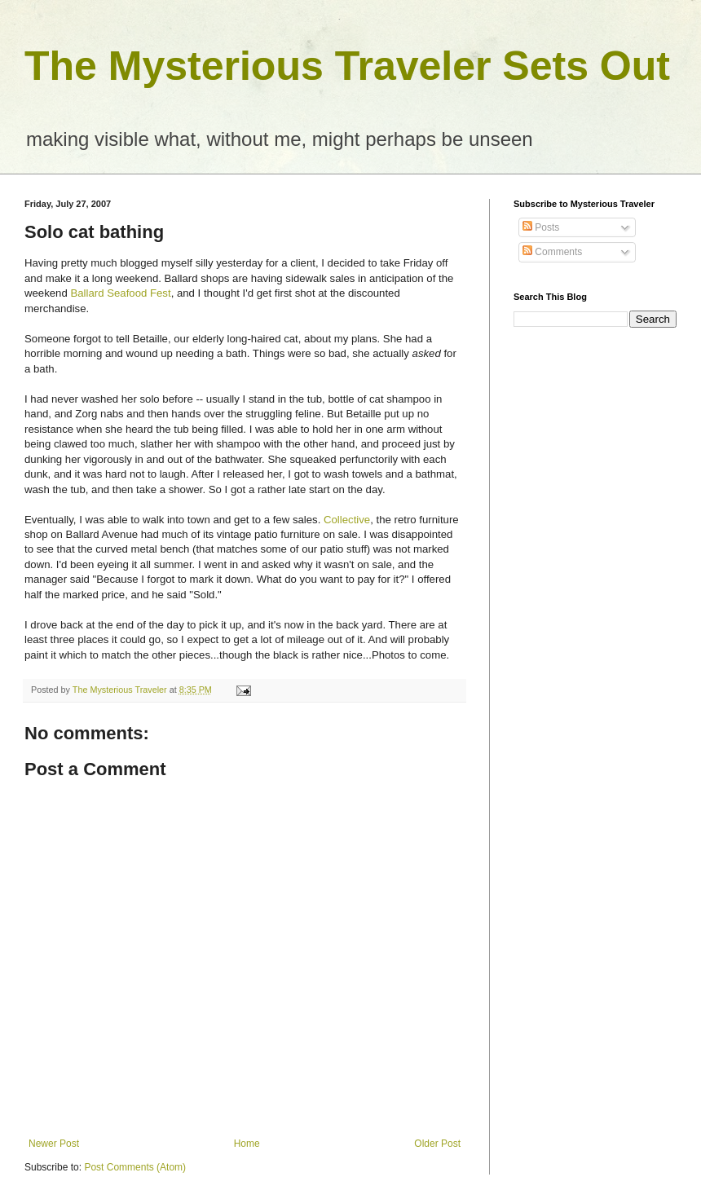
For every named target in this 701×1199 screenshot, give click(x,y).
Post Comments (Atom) (135, 1167)
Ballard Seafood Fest (120, 293)
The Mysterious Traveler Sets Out (347, 66)
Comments (552, 252)
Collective (347, 520)
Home (247, 1143)
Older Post (437, 1143)
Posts (540, 227)
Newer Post (54, 1143)
